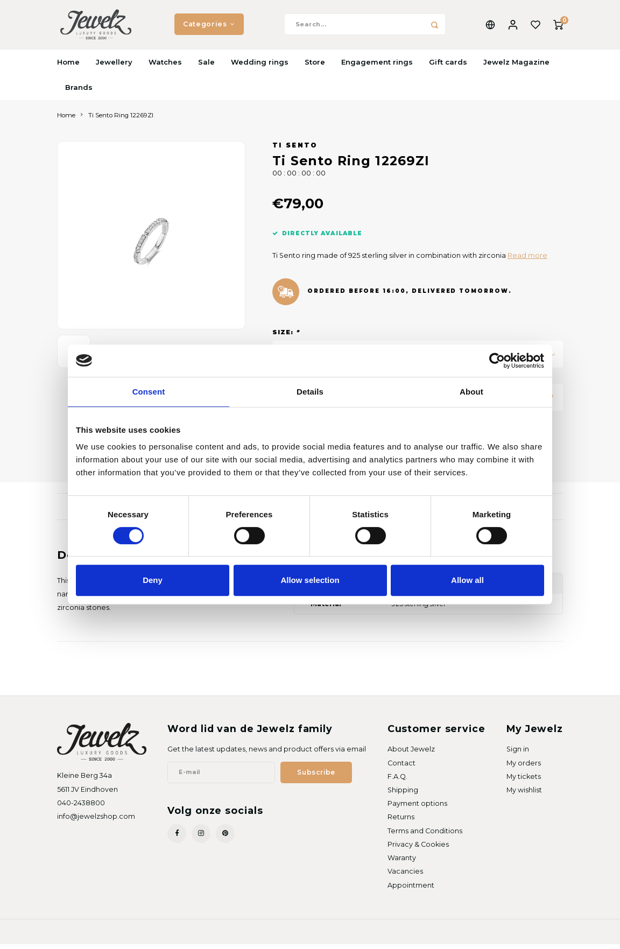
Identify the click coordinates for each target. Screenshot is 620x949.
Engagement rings (377, 66)
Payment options (417, 809)
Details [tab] (310, 391)
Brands (79, 92)
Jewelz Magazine (516, 66)
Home (68, 66)
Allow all (467, 580)
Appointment (411, 890)
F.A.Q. (397, 781)
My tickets (523, 781)
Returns (401, 822)
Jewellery (114, 66)
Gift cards (448, 66)
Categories (209, 27)
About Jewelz (411, 754)
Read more (527, 261)
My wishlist (524, 795)
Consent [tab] (148, 391)
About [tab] (471, 391)
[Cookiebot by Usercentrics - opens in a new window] (497, 361)
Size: (285, 337)
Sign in (517, 754)
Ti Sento (295, 150)
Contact (401, 768)
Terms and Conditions (425, 836)
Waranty (402, 863)
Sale (206, 66)
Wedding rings (259, 66)
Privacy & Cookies (418, 849)
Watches (165, 66)
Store (315, 66)
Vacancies (405, 877)
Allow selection (309, 580)
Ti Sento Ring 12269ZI (120, 120)
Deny (153, 580)
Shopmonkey (182, 936)
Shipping (403, 795)
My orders (523, 768)
